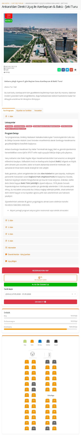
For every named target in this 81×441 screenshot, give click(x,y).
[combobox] (40, 294)
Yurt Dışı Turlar (17, 3)
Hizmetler (10, 247)
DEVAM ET (40, 302)
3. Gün (9, 227)
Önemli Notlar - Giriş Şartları (17, 254)
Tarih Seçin (8, 289)
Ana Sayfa (5, 3)
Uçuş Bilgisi (10, 261)
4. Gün (9, 234)
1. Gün (9, 116)
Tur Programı (8, 111)
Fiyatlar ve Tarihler (24, 111)
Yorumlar (38, 111)
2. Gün (9, 220)
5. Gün (9, 241)
